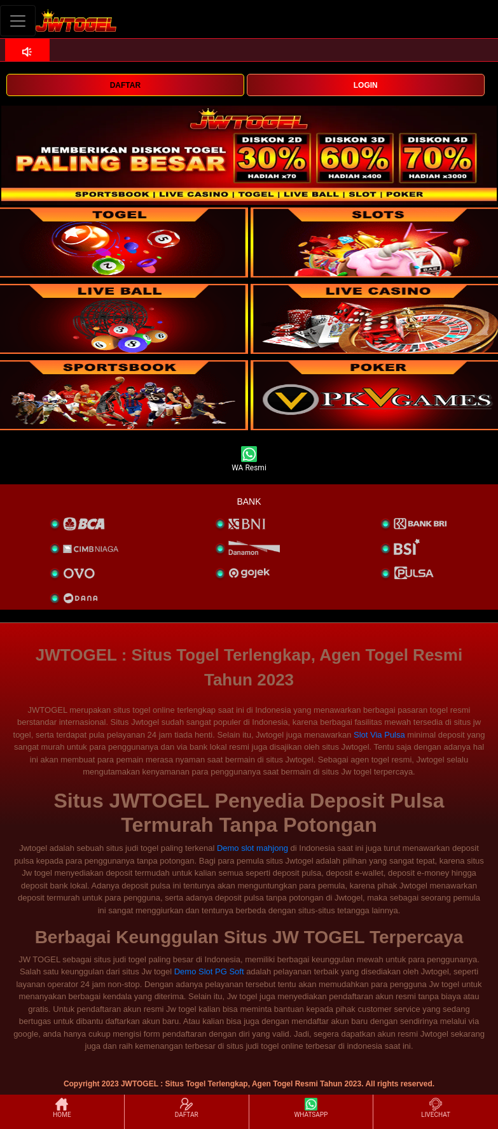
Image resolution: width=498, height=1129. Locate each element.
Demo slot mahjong (252, 848)
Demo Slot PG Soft (209, 971)
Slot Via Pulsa (379, 735)
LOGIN (366, 85)
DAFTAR (125, 85)
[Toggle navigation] (18, 20)
